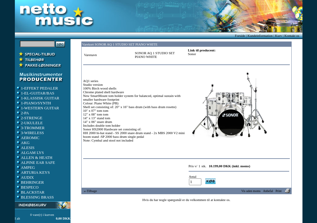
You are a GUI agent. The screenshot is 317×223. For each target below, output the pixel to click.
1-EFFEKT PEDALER (37, 88)
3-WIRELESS (30, 132)
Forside (240, 35)
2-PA (22, 113)
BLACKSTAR (30, 192)
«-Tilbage (90, 191)
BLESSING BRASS (35, 197)
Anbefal (268, 191)
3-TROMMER (30, 127)
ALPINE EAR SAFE (35, 162)
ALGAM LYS (30, 152)
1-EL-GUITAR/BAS (35, 93)
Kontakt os (292, 35)
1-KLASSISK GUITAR (37, 98)
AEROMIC (28, 137)
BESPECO (27, 187)
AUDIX (25, 177)
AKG (23, 142)
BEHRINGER (30, 182)
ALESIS (25, 147)
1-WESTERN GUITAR (37, 108)
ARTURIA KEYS (33, 172)
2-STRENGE (29, 118)
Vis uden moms (250, 191)
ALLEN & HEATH (34, 157)
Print (278, 191)
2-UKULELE (29, 122)
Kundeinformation (259, 35)
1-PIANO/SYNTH (33, 103)
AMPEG (25, 167)
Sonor (192, 54)
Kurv (278, 35)
